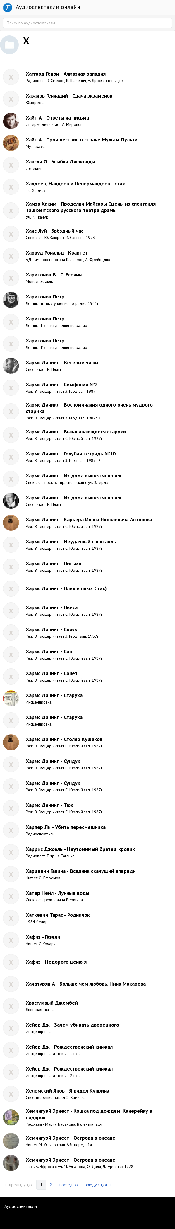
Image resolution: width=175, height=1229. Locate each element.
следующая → (99, 1184)
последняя (69, 1184)
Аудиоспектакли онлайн (41, 7)
